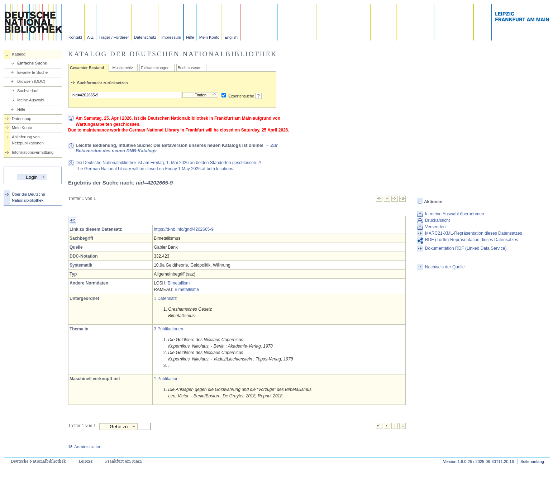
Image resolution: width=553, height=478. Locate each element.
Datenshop (21, 118)
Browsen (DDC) (31, 81)
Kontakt (75, 37)
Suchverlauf (27, 91)
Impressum (171, 37)
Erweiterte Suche (32, 72)
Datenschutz (145, 37)
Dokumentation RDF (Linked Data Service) (465, 248)
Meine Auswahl (30, 100)
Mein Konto (209, 37)
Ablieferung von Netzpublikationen (28, 140)
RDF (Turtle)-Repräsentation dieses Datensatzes (471, 239)
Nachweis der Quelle (445, 266)
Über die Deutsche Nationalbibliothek (28, 197)
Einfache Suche (32, 63)
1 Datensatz (165, 298)
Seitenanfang (532, 461)
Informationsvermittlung (32, 152)
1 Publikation (166, 378)
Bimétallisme (187, 289)
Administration (84, 446)
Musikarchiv (122, 68)
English (231, 37)
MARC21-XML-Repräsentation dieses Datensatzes (473, 233)
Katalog (18, 54)
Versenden (435, 226)
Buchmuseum (189, 68)
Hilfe (190, 37)
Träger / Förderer (114, 37)
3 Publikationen (168, 328)
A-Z (90, 37)
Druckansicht (437, 220)
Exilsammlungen (155, 68)
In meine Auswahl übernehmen (454, 213)
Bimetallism (179, 283)
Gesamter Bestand (87, 68)
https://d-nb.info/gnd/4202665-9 (184, 229)
